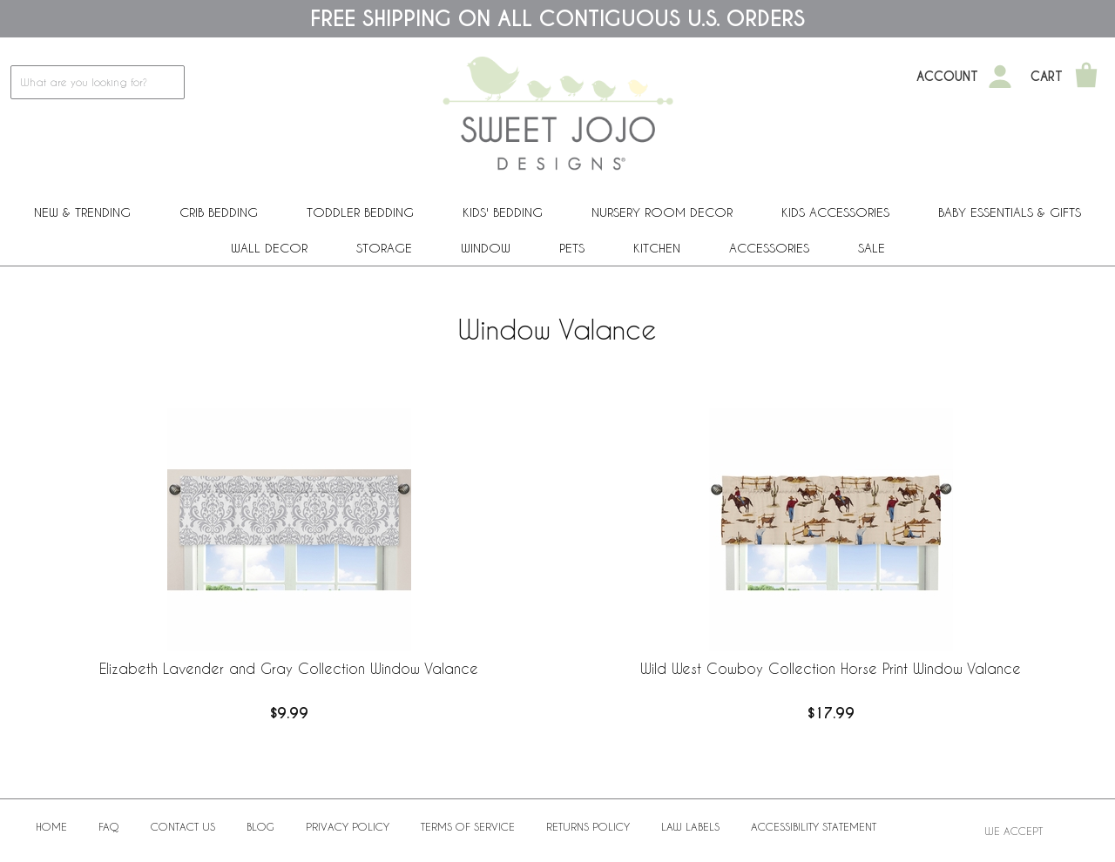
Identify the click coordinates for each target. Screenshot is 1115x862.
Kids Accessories (835, 212)
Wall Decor (269, 247)
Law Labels (690, 826)
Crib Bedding (218, 212)
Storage (384, 247)
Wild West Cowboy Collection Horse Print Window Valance (830, 668)
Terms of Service (468, 826)
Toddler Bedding (360, 212)
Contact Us (183, 826)
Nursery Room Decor (662, 212)
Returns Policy (588, 826)
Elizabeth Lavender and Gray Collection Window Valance (288, 668)
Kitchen (656, 247)
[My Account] (1000, 76)
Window (485, 247)
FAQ (108, 826)
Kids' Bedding (503, 212)
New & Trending (82, 212)
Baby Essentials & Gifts (1009, 212)
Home (51, 826)
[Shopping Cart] (1086, 76)
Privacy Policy (347, 826)
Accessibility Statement (813, 826)
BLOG (260, 826)
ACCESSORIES (769, 247)
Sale (871, 247)
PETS (572, 247)
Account (947, 77)
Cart (1047, 77)
